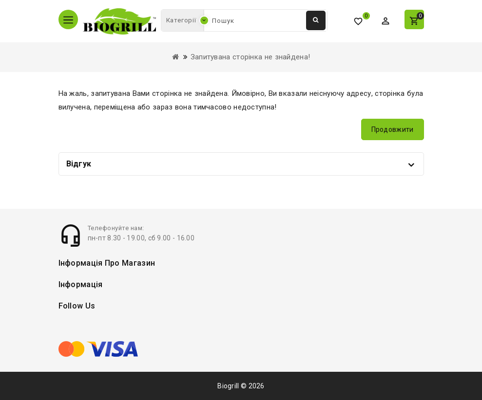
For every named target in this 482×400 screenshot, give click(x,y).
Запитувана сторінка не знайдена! (250, 57)
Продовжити (392, 129)
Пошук (315, 20)
